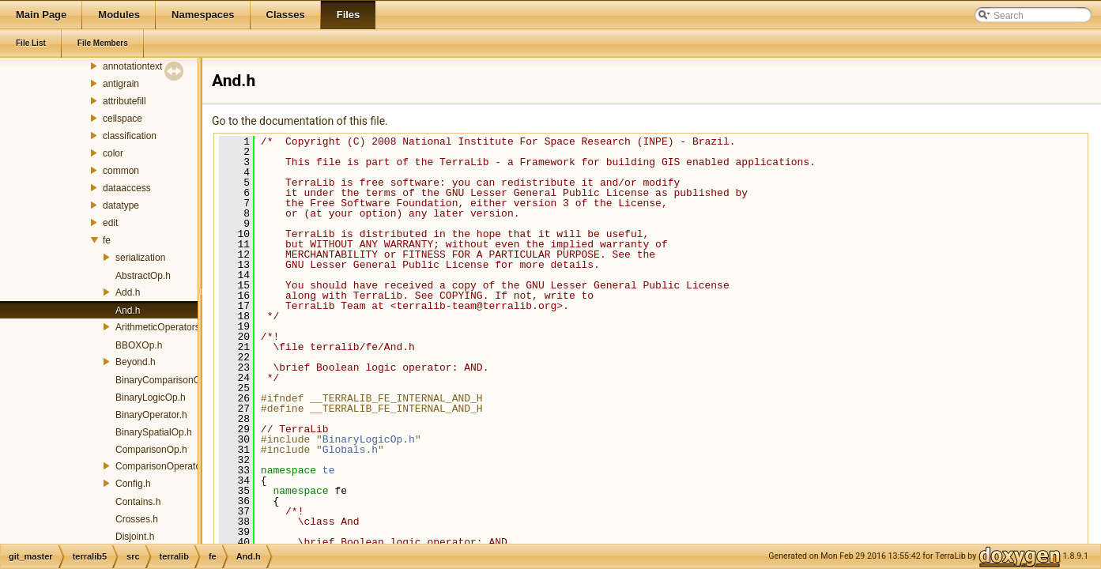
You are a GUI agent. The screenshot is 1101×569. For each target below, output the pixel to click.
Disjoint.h (134, 536)
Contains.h (137, 501)
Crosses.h (136, 519)
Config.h (133, 483)
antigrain (121, 83)
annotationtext (132, 66)
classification (129, 135)
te (328, 470)
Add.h (127, 292)
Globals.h (350, 450)
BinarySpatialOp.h (153, 432)
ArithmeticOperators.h (161, 327)
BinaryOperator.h (151, 414)
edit (110, 222)
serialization (140, 257)
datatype (121, 205)
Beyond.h (135, 361)
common (121, 170)
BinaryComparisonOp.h (164, 380)
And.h (127, 310)
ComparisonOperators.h (166, 466)
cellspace (122, 118)
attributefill (124, 101)
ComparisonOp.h (151, 449)
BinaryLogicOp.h (150, 397)
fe (107, 240)
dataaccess (127, 188)
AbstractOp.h (143, 275)
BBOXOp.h (138, 345)
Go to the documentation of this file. (300, 121)
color (113, 153)
